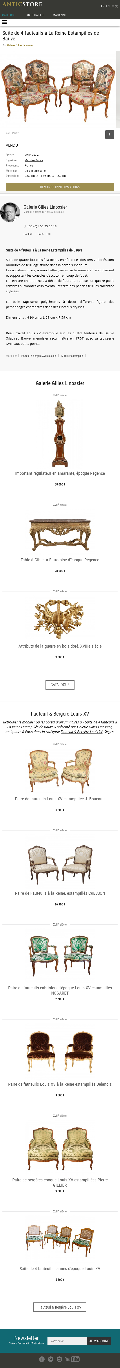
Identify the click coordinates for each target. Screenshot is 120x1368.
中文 (115, 6)
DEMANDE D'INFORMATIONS (60, 187)
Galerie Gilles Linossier (45, 207)
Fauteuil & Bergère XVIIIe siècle (38, 355)
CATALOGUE (9, 15)
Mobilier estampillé (72, 355)
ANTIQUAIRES (34, 15)
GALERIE (28, 234)
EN (108, 6)
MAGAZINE (59, 15)
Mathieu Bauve (34, 160)
